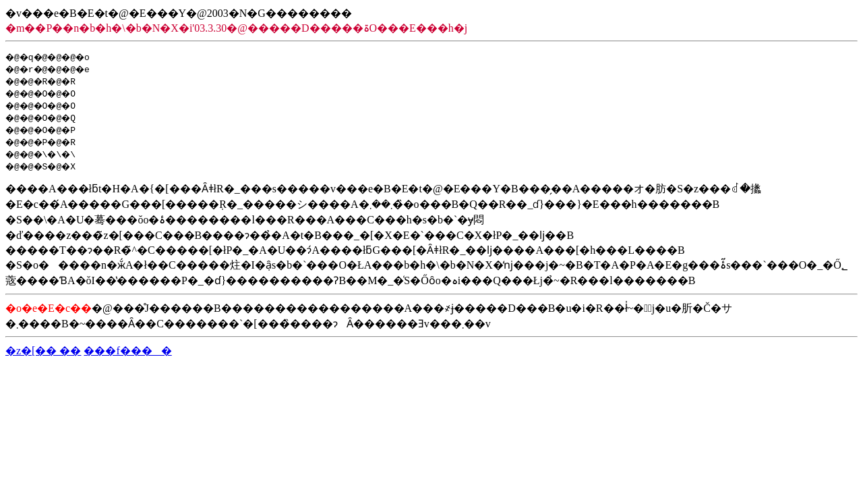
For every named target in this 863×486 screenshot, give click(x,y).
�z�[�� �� (43, 350)
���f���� (127, 350)
